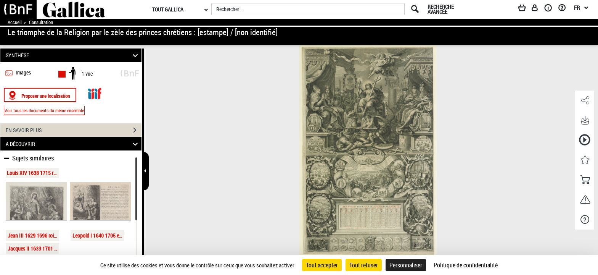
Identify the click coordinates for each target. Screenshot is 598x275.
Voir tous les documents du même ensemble (44, 110)
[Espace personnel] (538, 9)
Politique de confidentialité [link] (466, 265)
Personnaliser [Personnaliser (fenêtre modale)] (405, 265)
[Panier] (525, 9)
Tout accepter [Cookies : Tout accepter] (322, 265)
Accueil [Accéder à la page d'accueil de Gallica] (15, 22)
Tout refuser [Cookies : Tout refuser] (363, 265)
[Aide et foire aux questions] (565, 9)
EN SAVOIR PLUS (73, 130)
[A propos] (551, 9)
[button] (584, 100)
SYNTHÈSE (73, 55)
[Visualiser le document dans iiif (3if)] (95, 92)
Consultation (41, 22)
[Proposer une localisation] (40, 95)
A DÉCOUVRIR (73, 143)
